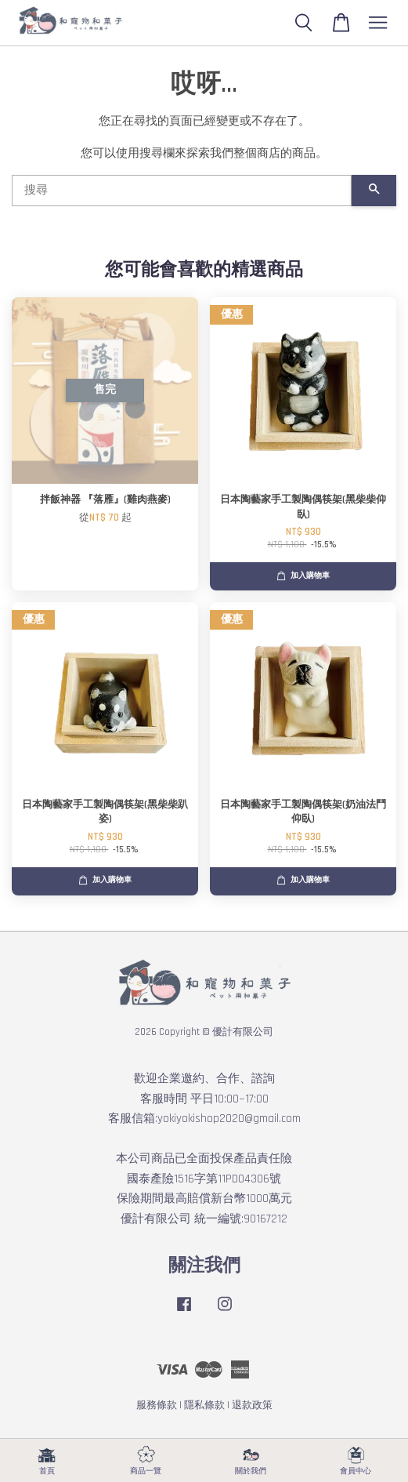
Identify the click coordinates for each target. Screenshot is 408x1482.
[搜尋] (182, 190)
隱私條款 (204, 1405)
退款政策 (252, 1405)
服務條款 (156, 1405)
